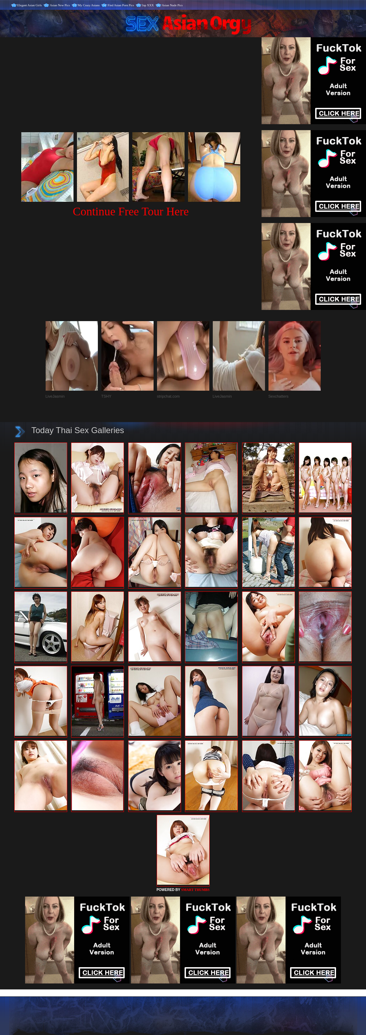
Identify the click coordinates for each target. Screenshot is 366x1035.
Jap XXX (148, 5)
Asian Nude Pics (172, 5)
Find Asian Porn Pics (121, 5)
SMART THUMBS (195, 890)
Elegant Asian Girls (29, 5)
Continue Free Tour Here (131, 211)
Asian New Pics (60, 5)
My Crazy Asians (89, 5)
